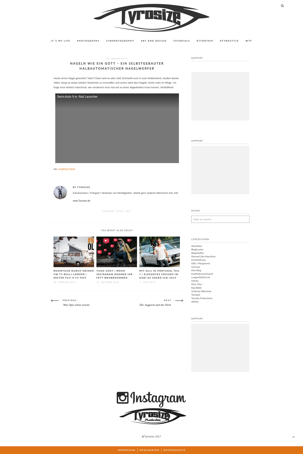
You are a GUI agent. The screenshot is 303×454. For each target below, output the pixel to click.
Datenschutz (175, 450)
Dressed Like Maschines (203, 256)
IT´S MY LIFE (60, 40)
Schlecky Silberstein (201, 291)
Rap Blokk (196, 287)
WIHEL (195, 301)
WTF (249, 40)
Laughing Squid (66, 169)
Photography (88, 40)
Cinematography (120, 40)
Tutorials (181, 40)
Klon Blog (196, 270)
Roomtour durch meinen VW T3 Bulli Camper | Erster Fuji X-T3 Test (74, 274)
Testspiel (195, 294)
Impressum (126, 450)
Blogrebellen (197, 252)
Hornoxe (195, 266)
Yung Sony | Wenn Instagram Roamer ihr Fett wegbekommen (114, 274)
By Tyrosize (81, 187)
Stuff (120, 211)
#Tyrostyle (229, 40)
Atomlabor (196, 246)
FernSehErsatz (198, 259)
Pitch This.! (196, 284)
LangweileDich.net (200, 277)
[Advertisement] (220, 96)
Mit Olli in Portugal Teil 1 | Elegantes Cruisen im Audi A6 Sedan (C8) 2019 (159, 274)
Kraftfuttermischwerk (202, 273)
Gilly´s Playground (200, 263)
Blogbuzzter (197, 249)
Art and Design (154, 40)
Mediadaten (149, 450)
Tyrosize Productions (201, 298)
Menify (194, 280)
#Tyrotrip (205, 40)
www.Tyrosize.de (81, 200)
